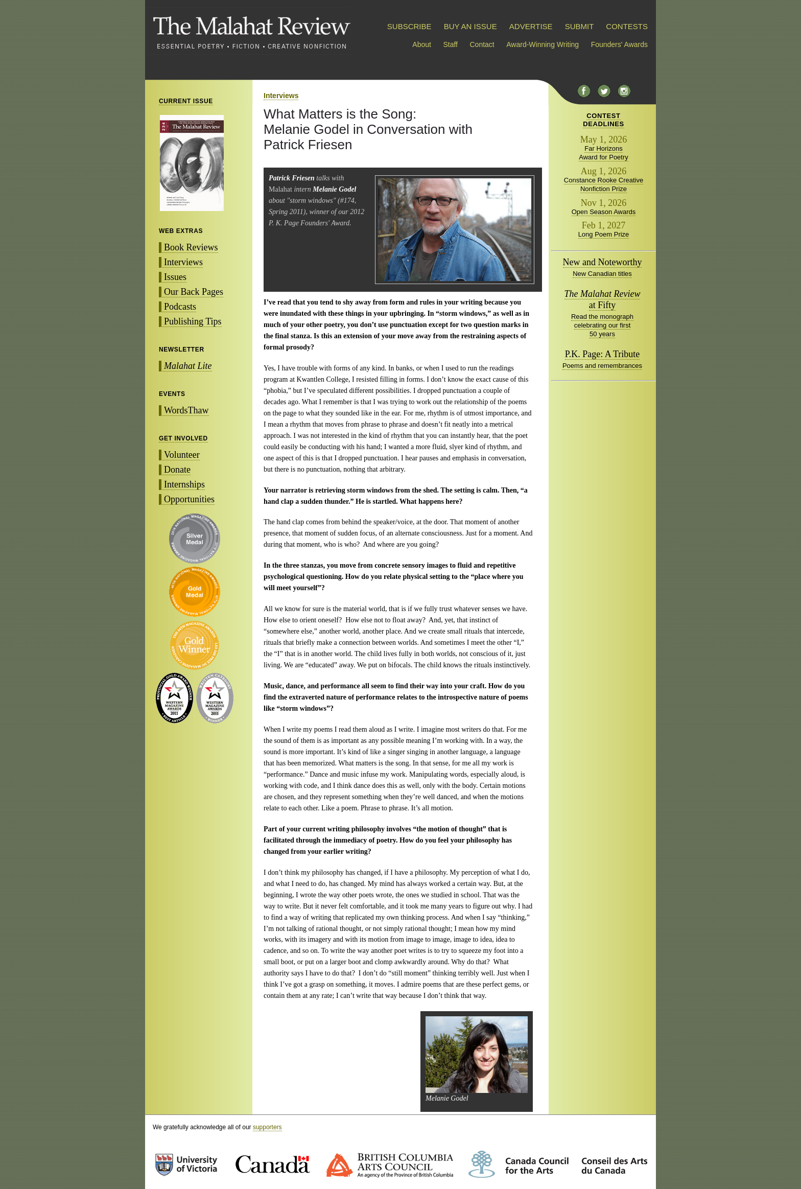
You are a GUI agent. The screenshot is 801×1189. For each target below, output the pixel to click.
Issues (175, 277)
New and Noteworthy (602, 262)
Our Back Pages (193, 292)
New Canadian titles (602, 273)
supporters (267, 1127)
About (421, 44)
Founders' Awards (619, 44)
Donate (177, 469)
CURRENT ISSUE (186, 101)
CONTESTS (627, 26)
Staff (450, 44)
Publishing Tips (193, 321)
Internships (184, 484)
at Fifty (602, 299)
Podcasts (180, 306)
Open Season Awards (604, 212)
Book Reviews (191, 247)
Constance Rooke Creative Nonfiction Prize (603, 184)
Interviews (183, 262)
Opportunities (189, 499)
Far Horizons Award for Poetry (603, 153)
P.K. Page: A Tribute (602, 354)
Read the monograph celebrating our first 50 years (602, 325)
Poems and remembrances (602, 365)
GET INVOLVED (183, 438)
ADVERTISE (531, 26)
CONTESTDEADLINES (603, 120)
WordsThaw (186, 410)
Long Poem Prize (603, 234)
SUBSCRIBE (409, 26)
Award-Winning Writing (542, 44)
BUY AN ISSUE (470, 26)
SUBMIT (579, 26)
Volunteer (182, 455)
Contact (482, 44)
